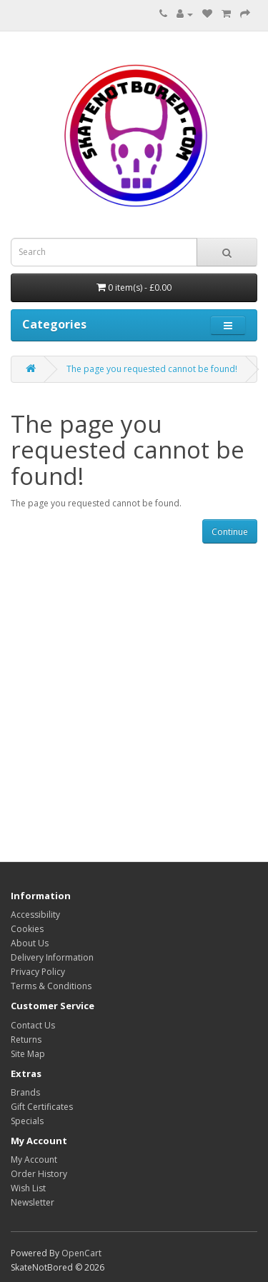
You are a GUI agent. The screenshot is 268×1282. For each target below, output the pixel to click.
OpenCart (81, 1253)
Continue (230, 532)
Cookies (27, 929)
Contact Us (33, 1025)
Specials (27, 1121)
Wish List (28, 1188)
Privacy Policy (38, 972)
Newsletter (32, 1202)
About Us (30, 943)
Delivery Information (52, 957)
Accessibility (35, 914)
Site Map (28, 1054)
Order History (39, 1174)
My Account (34, 1159)
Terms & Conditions (51, 986)
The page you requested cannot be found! (151, 369)
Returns (26, 1039)
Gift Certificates (42, 1107)
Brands (25, 1092)
